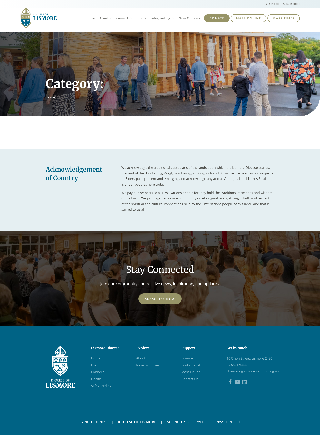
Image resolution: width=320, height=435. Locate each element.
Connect (124, 18)
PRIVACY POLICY (227, 422)
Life (141, 18)
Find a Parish (191, 365)
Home (90, 18)
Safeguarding (162, 18)
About (105, 18)
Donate (187, 358)
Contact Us (189, 379)
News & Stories (189, 18)
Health (96, 379)
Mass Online (190, 372)
